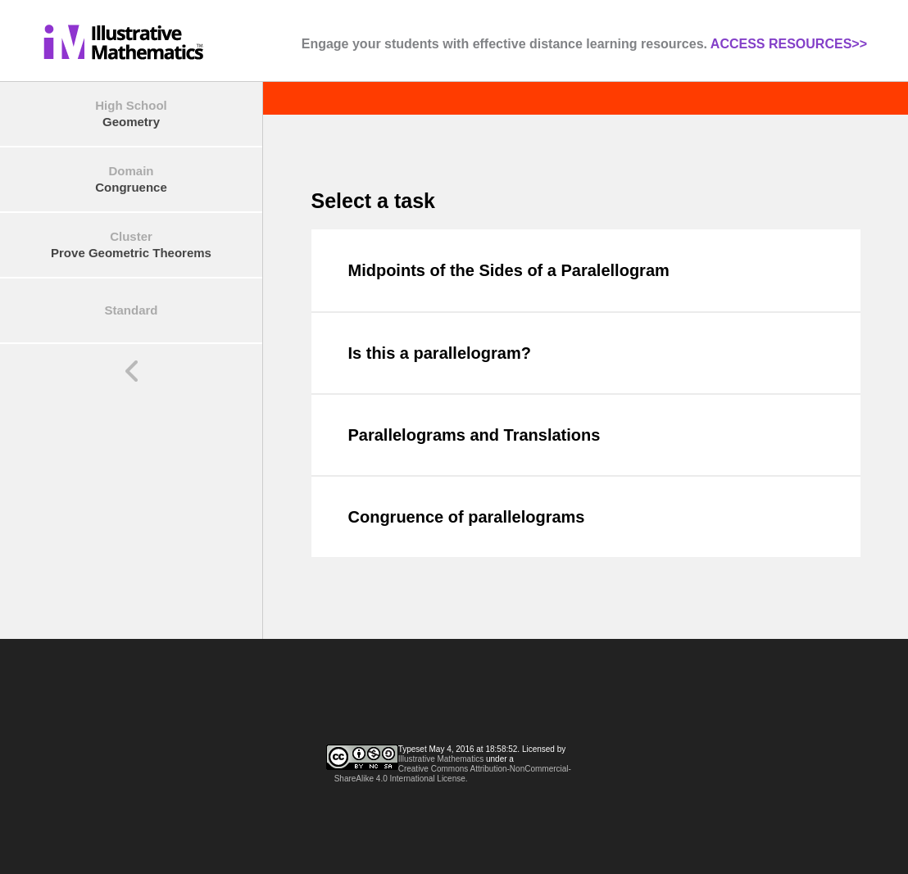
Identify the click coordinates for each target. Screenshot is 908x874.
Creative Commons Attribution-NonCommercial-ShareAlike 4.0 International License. (452, 773)
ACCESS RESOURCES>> (789, 44)
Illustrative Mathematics (441, 758)
